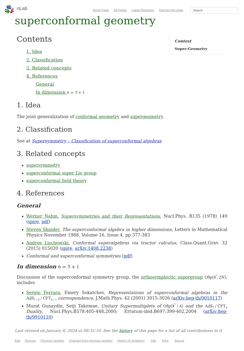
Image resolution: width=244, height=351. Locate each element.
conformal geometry (98, 116)
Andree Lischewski (47, 242)
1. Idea (34, 51)
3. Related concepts (48, 67)
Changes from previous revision (90, 340)
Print (165, 340)
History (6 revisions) (131, 340)
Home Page (100, 10)
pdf (45, 221)
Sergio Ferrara (43, 292)
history (126, 330)
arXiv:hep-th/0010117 (196, 298)
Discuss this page (171, 10)
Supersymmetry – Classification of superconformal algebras (97, 140)
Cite (153, 340)
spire (33, 221)
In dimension (60, 92)
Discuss (30, 340)
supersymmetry (43, 165)
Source (179, 340)
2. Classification (44, 59)
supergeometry (146, 116)
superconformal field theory (56, 180)
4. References (42, 76)
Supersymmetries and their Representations (110, 216)
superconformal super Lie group (61, 173)
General (45, 84)
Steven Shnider (42, 229)
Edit (17, 340)
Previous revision (52, 340)
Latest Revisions (143, 10)
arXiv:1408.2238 (93, 248)
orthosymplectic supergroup (172, 277)
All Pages (120, 10)
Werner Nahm (42, 216)
